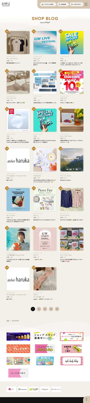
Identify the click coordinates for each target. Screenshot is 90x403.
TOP (8, 320)
